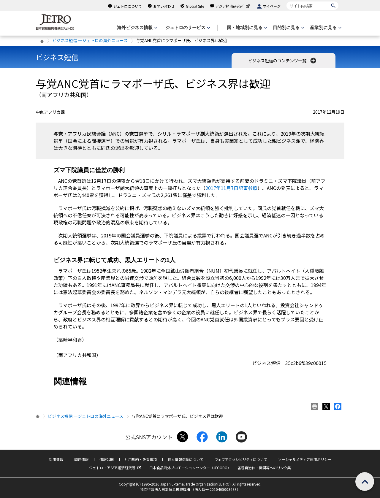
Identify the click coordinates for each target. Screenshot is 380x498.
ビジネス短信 (57, 57)
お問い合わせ (164, 6)
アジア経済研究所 (233, 6)
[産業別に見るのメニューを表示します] (325, 27)
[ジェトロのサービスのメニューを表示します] (187, 27)
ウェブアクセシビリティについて (240, 459)
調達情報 (81, 459)
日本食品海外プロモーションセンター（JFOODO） (190, 467)
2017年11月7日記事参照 (231, 187)
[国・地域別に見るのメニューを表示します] (246, 27)
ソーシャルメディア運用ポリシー (304, 459)
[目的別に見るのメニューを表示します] (288, 27)
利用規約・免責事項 (141, 459)
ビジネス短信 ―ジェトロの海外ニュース (90, 40)
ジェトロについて (127, 6)
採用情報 (56, 459)
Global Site (195, 6)
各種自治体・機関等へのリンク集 (264, 467)
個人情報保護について (185, 459)
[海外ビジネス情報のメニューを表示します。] (136, 27)
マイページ (272, 6)
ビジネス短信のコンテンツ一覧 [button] (282, 61)
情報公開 (106, 459)
